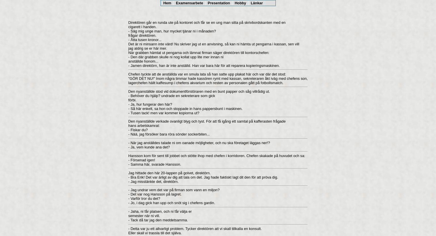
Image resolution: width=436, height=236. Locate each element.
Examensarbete (189, 3)
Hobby (240, 3)
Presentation (219, 3)
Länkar (257, 3)
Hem (167, 3)
